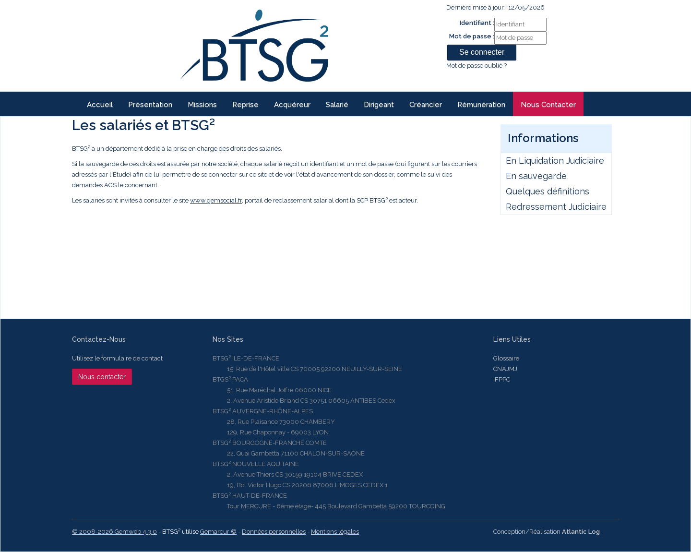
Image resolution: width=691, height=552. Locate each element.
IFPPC (501, 379)
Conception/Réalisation (546, 531)
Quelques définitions (547, 191)
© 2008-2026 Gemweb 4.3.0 (114, 531)
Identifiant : (477, 22)
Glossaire (506, 358)
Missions (202, 104)
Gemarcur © (218, 531)
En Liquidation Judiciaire (555, 161)
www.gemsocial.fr (216, 200)
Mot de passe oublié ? (476, 65)
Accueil (100, 104)
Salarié (337, 104)
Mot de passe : (471, 36)
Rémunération (481, 104)
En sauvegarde (536, 176)
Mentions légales (335, 531)
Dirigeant (379, 104)
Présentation (150, 104)
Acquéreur (292, 104)
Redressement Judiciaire (556, 207)
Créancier (425, 104)
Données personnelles (274, 531)
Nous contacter (548, 104)
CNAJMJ (505, 368)
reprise (245, 104)
